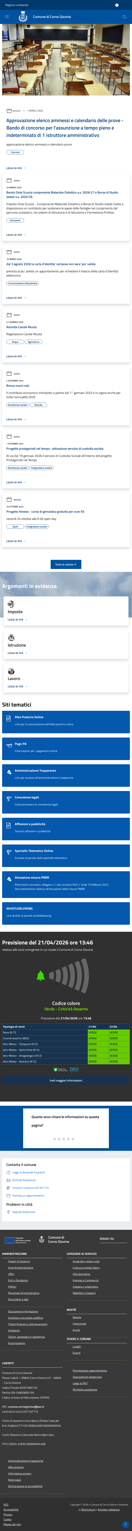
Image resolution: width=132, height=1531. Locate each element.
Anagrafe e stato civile (86, 1261)
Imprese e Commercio (85, 1280)
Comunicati (79, 1323)
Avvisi (16, 110)
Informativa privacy (19, 1473)
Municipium (88, 1509)
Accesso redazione (109, 1509)
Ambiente (14, 1330)
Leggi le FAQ (80, 1383)
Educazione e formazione (23, 1311)
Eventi (76, 1353)
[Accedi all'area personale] (117, 5)
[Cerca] (124, 17)
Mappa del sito (12, 1524)
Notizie (13, 499)
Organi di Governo (19, 1261)
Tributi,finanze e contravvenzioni (27, 1324)
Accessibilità (11, 1509)
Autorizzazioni (16, 1343)
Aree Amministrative (20, 1268)
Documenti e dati (18, 1299)
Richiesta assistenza (85, 1389)
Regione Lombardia (16, 5)
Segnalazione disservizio (87, 1377)
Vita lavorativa (81, 1274)
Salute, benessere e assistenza (26, 1337)
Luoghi (77, 1346)
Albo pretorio (16, 1467)
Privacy (8, 1514)
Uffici (11, 1274)
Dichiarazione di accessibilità (25, 1486)
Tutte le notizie (66, 564)
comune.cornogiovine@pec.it (26, 1407)
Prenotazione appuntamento (90, 1370)
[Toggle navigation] (7, 16)
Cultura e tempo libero (86, 1268)
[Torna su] (125, 1524)
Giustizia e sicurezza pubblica (25, 1318)
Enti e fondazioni (18, 1280)
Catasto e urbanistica (85, 1287)
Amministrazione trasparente (25, 1461)
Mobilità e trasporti (84, 1293)
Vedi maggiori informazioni (66, 1080)
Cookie (7, 1519)
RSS (6, 1504)
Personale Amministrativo (23, 1293)
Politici (12, 1287)
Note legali (14, 1480)
